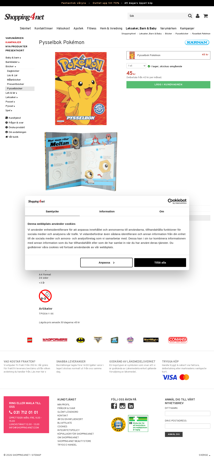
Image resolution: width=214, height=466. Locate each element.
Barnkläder (12, 62)
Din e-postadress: (176, 420)
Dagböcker (13, 71)
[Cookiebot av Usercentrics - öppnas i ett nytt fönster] (170, 201)
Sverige (204, 455)
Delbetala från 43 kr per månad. (144, 77)
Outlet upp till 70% (106, 3)
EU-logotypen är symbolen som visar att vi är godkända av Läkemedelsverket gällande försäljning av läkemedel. (133, 366)
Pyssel (10, 106)
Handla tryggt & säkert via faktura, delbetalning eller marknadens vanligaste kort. (186, 369)
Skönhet (25, 28)
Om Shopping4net (68, 437)
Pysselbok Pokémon (201, 33)
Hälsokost (63, 28)
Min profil (63, 404)
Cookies (62, 426)
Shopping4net (129, 33)
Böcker (168, 33)
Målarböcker (14, 79)
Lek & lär (11, 93)
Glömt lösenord (67, 412)
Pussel (10, 101)
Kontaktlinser (43, 28)
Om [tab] (161, 211)
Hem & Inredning (111, 28)
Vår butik (11, 137)
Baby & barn (13, 57)
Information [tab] (107, 211)
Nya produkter (16, 46)
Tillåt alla (160, 262)
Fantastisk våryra (73, 3)
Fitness (91, 28)
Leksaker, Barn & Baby (141, 28)
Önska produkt (15, 127)
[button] (205, 16)
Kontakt (62, 415)
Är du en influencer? (70, 419)
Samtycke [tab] (52, 211)
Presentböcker (15, 84)
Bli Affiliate (64, 423)
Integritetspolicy (68, 430)
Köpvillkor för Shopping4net (75, 434)
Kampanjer (187, 28)
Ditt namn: (171, 408)
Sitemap (36, 455)
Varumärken (168, 28)
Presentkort (14, 50)
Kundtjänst (13, 118)
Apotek (78, 28)
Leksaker (11, 97)
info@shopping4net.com (24, 427)
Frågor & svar (14, 122)
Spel (9, 110)
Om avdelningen (15, 132)
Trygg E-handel (67, 445)
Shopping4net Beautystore (74, 441)
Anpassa (107, 262)
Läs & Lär (12, 75)
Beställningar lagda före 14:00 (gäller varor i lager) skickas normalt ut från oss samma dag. (80, 366)
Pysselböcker (182, 33)
